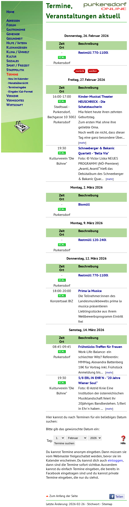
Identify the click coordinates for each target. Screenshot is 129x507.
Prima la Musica (90, 291)
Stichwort (93, 504)
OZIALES (12, 61)
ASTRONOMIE (15, 29)
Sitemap (107, 504)
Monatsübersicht (17, 83)
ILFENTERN (16, 43)
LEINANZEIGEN (16, 47)
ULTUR (11, 56)
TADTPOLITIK (15, 70)
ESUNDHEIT (14, 38)
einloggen (115, 460)
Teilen (119, 496)
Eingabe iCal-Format (19, 91)
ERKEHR (12, 96)
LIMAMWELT (17, 52)
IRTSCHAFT (14, 105)
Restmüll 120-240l (92, 240)
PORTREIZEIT (17, 65)
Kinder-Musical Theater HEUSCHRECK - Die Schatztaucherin (95, 101)
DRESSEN (13, 20)
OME (10, 12)
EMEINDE (13, 34)
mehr (82, 143)
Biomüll (84, 204)
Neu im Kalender (17, 79)
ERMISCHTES (15, 100)
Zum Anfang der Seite (62, 496)
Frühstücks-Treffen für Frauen (100, 346)
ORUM (11, 25)
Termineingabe (16, 87)
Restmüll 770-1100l (93, 52)
